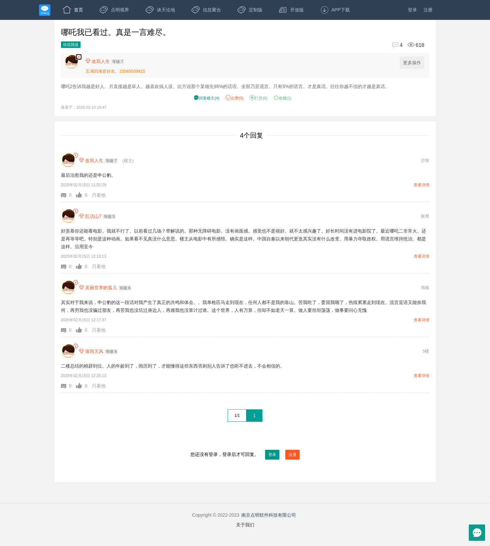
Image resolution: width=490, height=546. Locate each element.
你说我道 (71, 44)
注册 (428, 9)
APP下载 (335, 10)
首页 (73, 10)
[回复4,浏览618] (405, 45)
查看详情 (421, 185)
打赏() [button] (258, 98)
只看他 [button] (99, 195)
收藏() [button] (282, 98)
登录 (412, 9)
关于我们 (245, 524)
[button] (68, 195)
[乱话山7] (68, 216)
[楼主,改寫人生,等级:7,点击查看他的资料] (106, 61)
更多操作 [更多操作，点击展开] (413, 63)
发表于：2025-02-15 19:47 (84, 107)
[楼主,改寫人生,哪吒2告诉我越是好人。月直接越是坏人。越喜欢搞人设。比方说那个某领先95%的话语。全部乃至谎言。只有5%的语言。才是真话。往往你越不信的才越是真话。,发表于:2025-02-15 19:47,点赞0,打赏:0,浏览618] (78, 56)
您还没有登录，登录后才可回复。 (245, 455)
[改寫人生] (68, 160)
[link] (75, 155)
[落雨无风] (68, 351)
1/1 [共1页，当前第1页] (237, 415)
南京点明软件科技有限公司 (268, 515)
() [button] (206, 98)
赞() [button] (235, 98)
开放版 (291, 10)
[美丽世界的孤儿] (68, 287)
